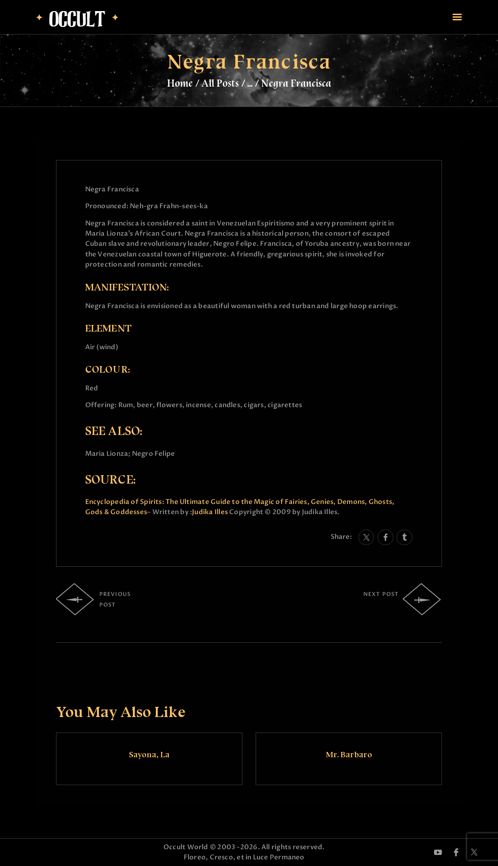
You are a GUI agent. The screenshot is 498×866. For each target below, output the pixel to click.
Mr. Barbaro (349, 754)
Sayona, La (149, 754)
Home (180, 83)
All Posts (220, 83)
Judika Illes (210, 511)
